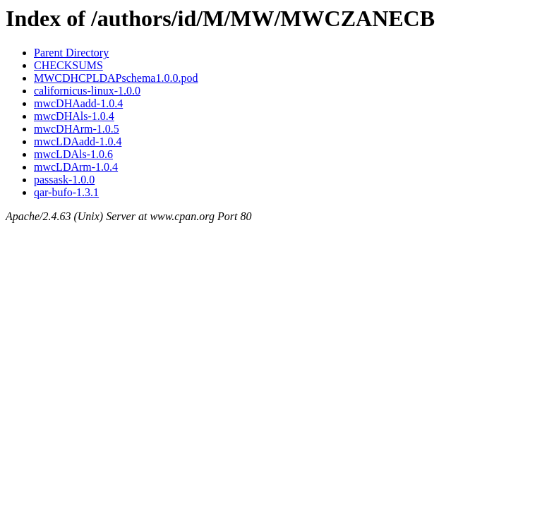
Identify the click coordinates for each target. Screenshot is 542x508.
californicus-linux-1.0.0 (87, 91)
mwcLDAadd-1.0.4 (77, 141)
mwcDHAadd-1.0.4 (78, 103)
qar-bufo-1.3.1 (66, 192)
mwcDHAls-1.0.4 (74, 116)
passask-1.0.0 (64, 180)
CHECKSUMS (68, 65)
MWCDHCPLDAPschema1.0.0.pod (116, 78)
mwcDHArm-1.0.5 (76, 129)
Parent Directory (71, 53)
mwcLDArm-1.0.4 (76, 167)
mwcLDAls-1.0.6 (73, 154)
